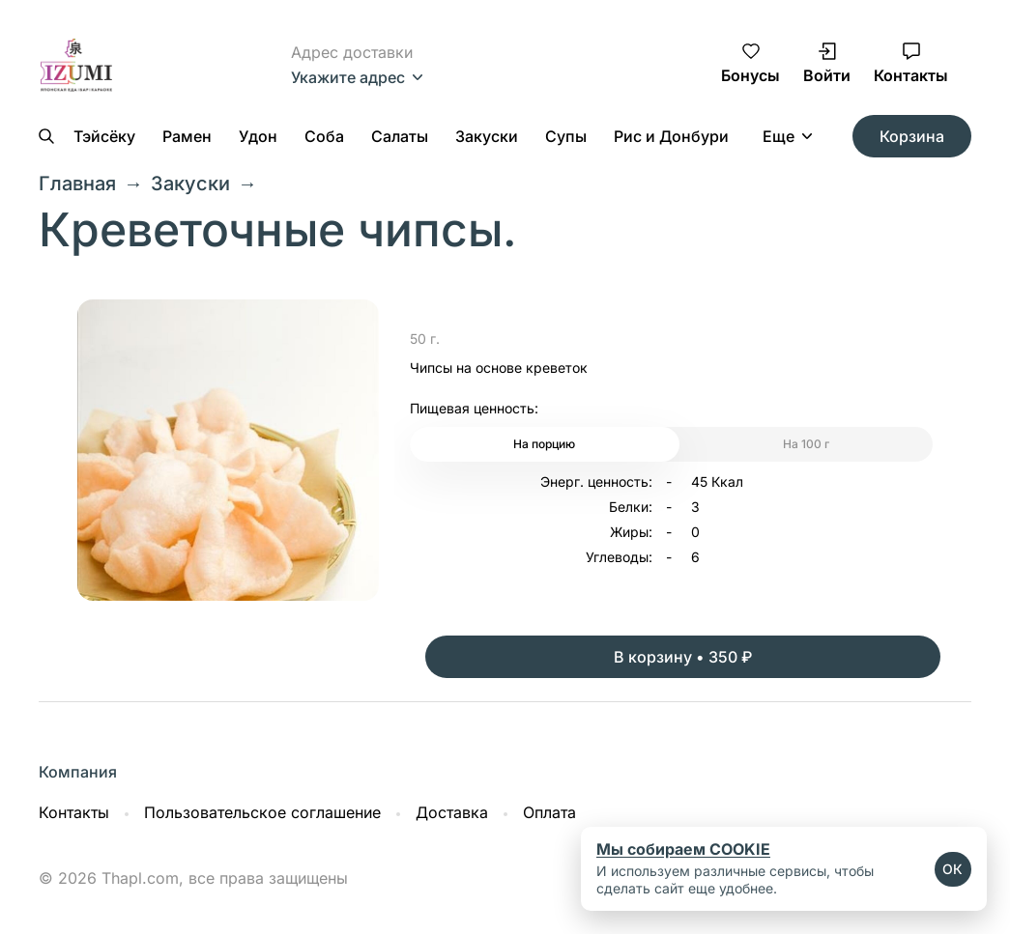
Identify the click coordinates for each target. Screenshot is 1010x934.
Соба (324, 136)
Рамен (187, 136)
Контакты (74, 812)
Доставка (452, 812)
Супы (566, 136)
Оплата (549, 812)
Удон (258, 136)
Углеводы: (619, 557)
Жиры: (631, 532)
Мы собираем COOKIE (683, 849)
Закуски (486, 136)
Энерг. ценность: (596, 482)
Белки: (630, 507)
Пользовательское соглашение (262, 812)
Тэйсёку (104, 136)
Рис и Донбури (671, 136)
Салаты (399, 136)
